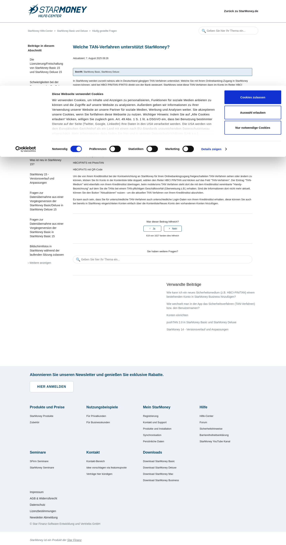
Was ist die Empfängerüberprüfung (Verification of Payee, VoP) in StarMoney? (47, 144)
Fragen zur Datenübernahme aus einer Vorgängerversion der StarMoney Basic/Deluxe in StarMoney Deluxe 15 (47, 201)
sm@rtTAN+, (99, 122)
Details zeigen (211, 63)
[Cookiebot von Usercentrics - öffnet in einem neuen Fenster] (25, 63)
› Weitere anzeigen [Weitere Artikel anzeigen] (39, 262)
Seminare (38, 452)
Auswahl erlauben (253, 27)
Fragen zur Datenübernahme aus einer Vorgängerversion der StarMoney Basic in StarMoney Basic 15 (47, 228)
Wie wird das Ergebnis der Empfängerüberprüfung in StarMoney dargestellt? (46, 123)
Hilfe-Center (206, 416)
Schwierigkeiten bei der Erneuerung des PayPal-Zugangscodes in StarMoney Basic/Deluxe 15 (47, 88)
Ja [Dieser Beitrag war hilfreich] (154, 228)
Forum (203, 422)
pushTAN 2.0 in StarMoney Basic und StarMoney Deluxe (201, 322)
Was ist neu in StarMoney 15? (45, 162)
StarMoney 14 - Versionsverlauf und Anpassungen (197, 329)
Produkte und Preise (47, 407)
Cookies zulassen (252, 11)
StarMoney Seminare (42, 467)
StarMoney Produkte (41, 416)
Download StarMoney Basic (159, 461)
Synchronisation (152, 435)
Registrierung (150, 416)
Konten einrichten (177, 315)
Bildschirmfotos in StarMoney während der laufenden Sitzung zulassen (47, 250)
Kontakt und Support (155, 422)
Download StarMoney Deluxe (159, 467)
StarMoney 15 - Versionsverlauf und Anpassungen (42, 178)
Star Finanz (74, 540)
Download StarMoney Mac (158, 473)
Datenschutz (37, 504)
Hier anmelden (51, 386)
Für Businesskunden (98, 422)
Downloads (152, 452)
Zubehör (34, 422)
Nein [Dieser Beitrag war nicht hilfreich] (174, 228)
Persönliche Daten (153, 441)
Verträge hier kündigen (99, 473)
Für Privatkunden (96, 416)
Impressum (36, 492)
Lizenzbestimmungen (43, 511)
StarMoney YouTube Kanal (215, 441)
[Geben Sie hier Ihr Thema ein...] (162, 259)
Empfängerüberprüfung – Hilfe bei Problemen (45, 106)
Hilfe (203, 407)
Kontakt (93, 452)
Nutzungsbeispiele (102, 407)
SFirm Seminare (39, 461)
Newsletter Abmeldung (44, 517)
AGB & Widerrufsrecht (43, 498)
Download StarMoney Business (161, 480)
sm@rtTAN (98, 129)
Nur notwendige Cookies (252, 42)
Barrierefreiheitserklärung (214, 435)
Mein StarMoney (156, 407)
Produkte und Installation (157, 428)
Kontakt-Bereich (95, 461)
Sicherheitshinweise (211, 428)
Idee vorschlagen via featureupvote (106, 467)
